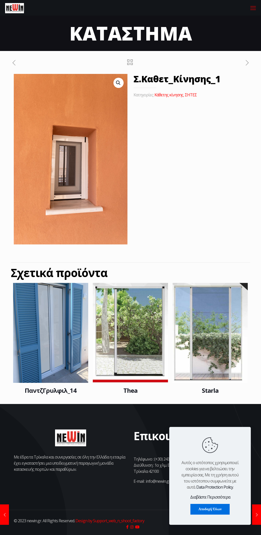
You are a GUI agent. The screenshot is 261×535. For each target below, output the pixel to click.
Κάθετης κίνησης (168, 95)
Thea (130, 390)
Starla (210, 390)
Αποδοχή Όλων (209, 509)
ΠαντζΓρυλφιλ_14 (50, 390)
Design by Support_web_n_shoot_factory (109, 521)
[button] (118, 83)
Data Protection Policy (214, 487)
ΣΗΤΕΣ (191, 95)
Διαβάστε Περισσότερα (210, 497)
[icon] (127, 526)
